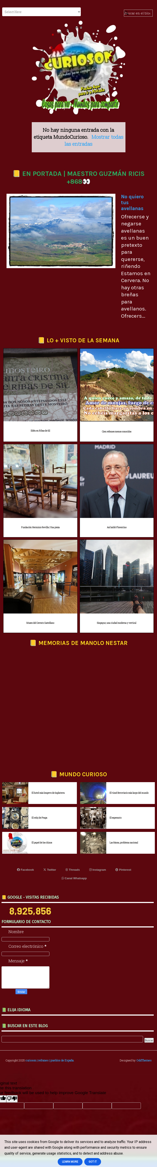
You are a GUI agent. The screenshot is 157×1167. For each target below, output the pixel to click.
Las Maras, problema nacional (124, 842)
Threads (73, 869)
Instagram (97, 869)
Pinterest (123, 869)
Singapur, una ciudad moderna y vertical (116, 623)
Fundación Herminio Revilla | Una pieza (40, 527)
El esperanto (116, 817)
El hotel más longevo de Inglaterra (48, 793)
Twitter (49, 869)
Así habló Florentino (117, 527)
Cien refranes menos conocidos (116, 431)
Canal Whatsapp (74, 878)
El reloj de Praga (39, 817)
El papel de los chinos (42, 842)
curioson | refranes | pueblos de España (49, 1060)
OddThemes (144, 1060)
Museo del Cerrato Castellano (40, 623)
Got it (93, 1161)
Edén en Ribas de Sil (40, 430)
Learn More (70, 1161)
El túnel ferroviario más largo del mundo (129, 793)
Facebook (25, 869)
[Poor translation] (12, 1098)
